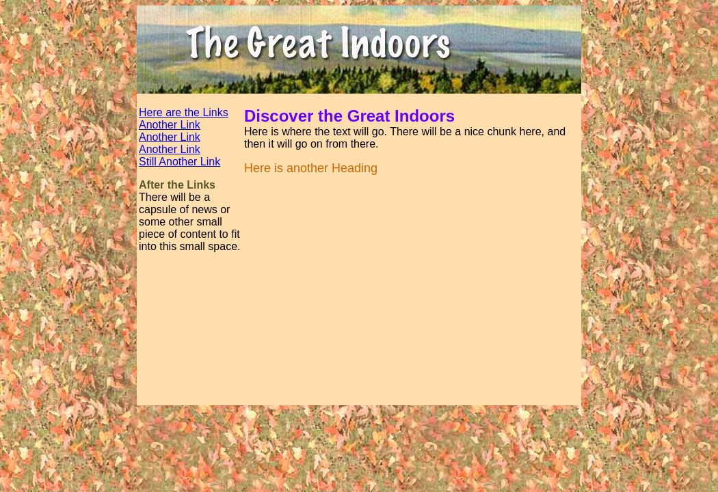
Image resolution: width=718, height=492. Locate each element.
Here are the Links (183, 112)
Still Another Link (179, 161)
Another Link (169, 125)
